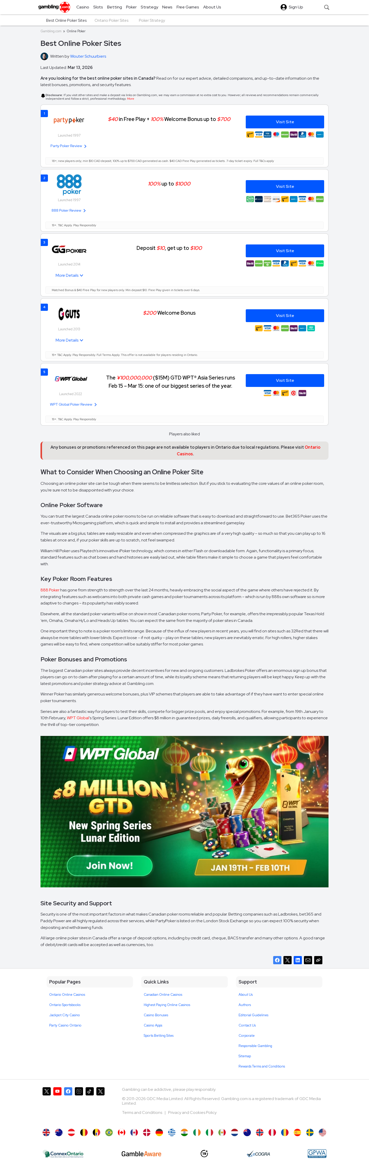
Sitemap (245, 1056)
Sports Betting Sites (158, 1035)
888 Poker (49, 590)
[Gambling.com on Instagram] (79, 1105)
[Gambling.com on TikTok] (90, 1105)
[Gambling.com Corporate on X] (100, 1105)
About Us (246, 994)
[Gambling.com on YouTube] (57, 1105)
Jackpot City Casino (64, 1015)
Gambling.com (50, 31)
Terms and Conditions (142, 1112)
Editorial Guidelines (253, 1015)
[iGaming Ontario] (63, 1154)
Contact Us (247, 1025)
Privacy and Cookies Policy (192, 1112)
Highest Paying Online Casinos (167, 1005)
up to (169, 183)
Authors (245, 1005)
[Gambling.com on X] (47, 1105)
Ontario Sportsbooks (64, 1005)
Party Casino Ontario (65, 1025)
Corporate (247, 1035)
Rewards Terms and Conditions (262, 1066)
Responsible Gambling (255, 1046)
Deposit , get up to (169, 247)
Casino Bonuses (156, 1015)
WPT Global (78, 718)
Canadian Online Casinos (163, 994)
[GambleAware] (141, 1154)
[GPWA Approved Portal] (317, 1153)
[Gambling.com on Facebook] (68, 1105)
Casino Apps (153, 1025)
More (130, 99)
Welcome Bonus (169, 312)
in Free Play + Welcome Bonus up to (169, 119)
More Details (67, 275)
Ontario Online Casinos (67, 994)
